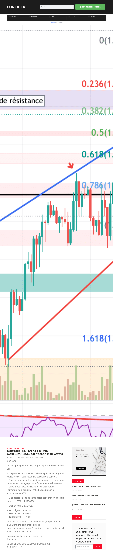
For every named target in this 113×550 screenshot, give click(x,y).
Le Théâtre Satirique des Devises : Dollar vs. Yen (86, 486)
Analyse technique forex (15, 448)
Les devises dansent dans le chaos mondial (85, 495)
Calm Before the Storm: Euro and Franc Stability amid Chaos (88, 505)
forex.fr (16, 7)
